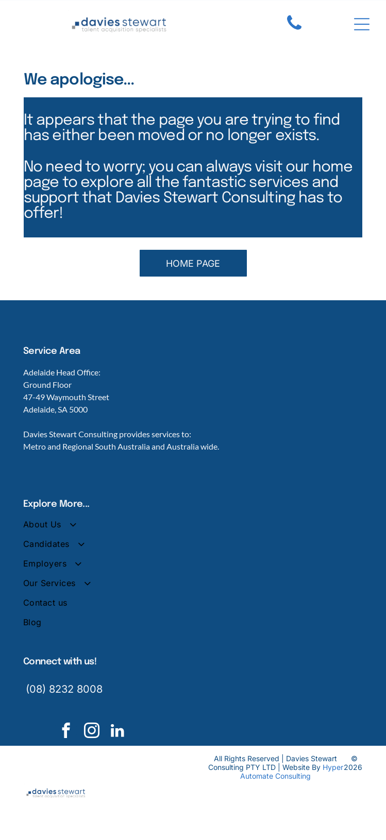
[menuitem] (193, 529)
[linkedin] (117, 732)
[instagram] (91, 732)
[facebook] (65, 732)
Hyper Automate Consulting (291, 771)
